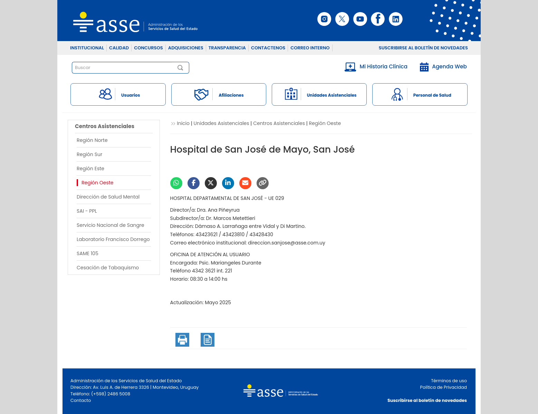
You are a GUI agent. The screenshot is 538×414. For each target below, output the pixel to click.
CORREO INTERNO (309, 48)
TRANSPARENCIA (227, 48)
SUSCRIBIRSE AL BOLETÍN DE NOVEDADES (423, 48)
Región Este (90, 168)
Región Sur (89, 154)
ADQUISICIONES (185, 48)
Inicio (183, 123)
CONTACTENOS (268, 48)
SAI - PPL (87, 211)
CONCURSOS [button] (148, 48)
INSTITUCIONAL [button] (87, 48)
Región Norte (92, 140)
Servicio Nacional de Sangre (110, 225)
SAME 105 (87, 253)
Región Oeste (97, 182)
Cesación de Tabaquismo (108, 267)
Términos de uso (449, 381)
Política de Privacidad (443, 387)
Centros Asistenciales (279, 123)
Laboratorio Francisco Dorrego (113, 239)
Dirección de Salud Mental (108, 196)
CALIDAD (119, 48)
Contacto (80, 400)
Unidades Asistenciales (221, 123)
